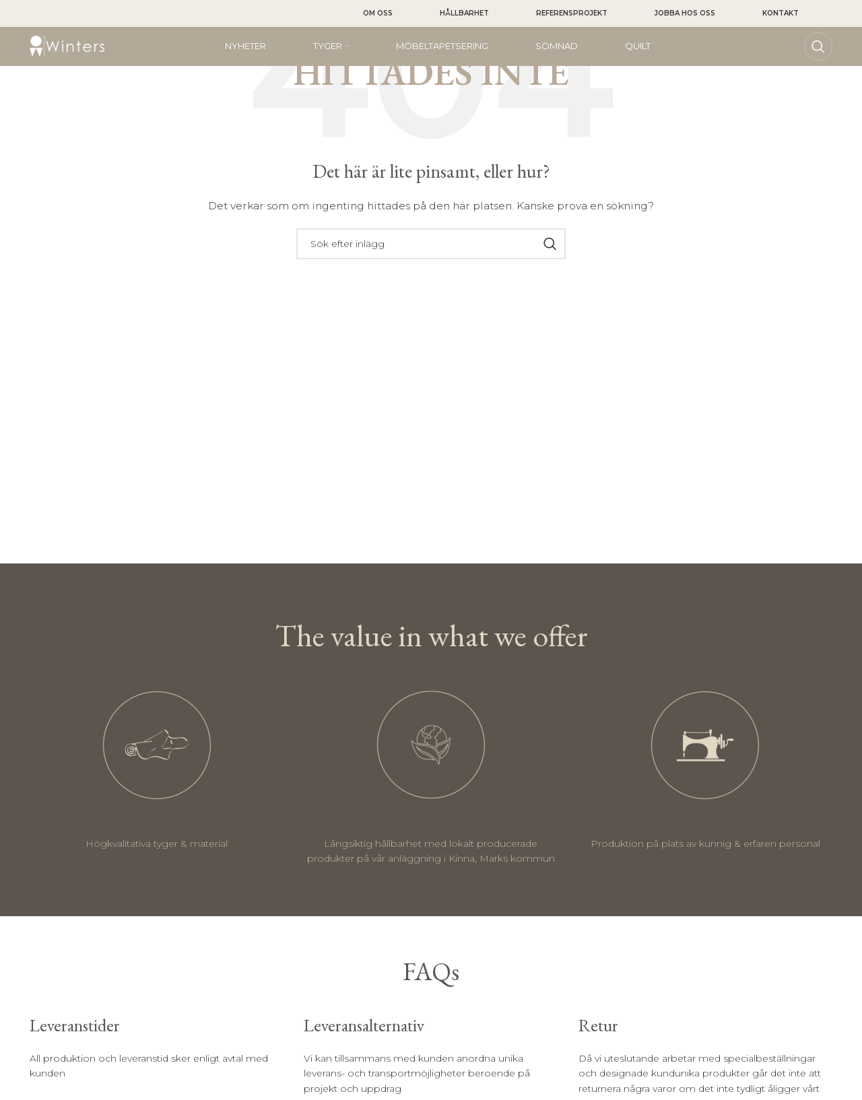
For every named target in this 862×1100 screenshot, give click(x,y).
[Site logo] (67, 46)
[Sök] (818, 47)
